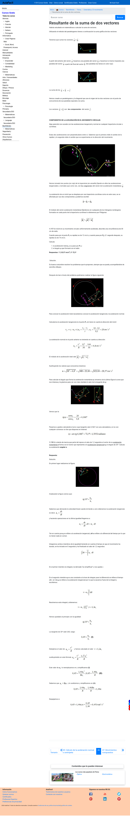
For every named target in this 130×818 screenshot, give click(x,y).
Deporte (5, 85)
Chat (51, 3)
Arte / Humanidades (10, 77)
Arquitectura (7, 140)
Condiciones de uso (43, 805)
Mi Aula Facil (114, 3)
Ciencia (5, 72)
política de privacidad (55, 805)
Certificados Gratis (71, 3)
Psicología (6, 103)
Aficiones (6, 80)
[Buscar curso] (80, 17)
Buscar (120, 17)
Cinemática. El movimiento (93, 10)
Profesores (83, 3)
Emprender (9, 61)
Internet (5, 50)
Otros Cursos (7, 137)
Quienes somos (8, 794)
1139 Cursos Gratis (41, 3)
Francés (8, 24)
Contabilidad (9, 64)
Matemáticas (10, 75)
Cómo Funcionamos (10, 792)
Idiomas (5, 19)
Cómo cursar (58, 3)
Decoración (7, 93)
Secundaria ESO (8, 112)
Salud (5, 83)
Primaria (6, 109)
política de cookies (67, 805)
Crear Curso (92, 3)
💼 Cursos (60, 10)
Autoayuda (6, 55)
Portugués (9, 33)
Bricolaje (6, 98)
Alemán (8, 27)
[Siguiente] (113, 751)
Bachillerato (7, 126)
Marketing (8, 67)
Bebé (4, 101)
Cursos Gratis (8, 13)
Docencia (6, 90)
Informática (7, 36)
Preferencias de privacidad (12, 802)
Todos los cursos (9, 16)
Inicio (4, 8)
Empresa (6, 58)
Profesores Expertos (10, 799)
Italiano (8, 30)
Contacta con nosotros (54, 794)
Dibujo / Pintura (8, 88)
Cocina (5, 69)
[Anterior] (77, 751)
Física (79, 10)
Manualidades (8, 53)
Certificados (7, 797)
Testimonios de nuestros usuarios (58, 792)
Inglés (7, 21)
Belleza (5, 96)
